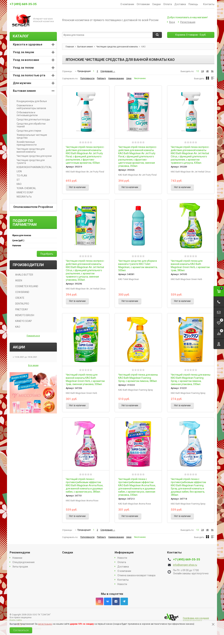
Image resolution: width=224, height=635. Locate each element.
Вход (172, 22)
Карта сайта (16, 620)
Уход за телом (23, 67)
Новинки (17, 557)
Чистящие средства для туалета (29, 161)
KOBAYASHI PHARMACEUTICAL (33, 167)
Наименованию (116, 78)
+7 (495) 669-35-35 (23, 4)
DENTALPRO (22, 303)
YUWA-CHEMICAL (25, 188)
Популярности (87, 78)
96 (212, 71)
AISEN (18, 280)
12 (197, 71)
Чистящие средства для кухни (33, 156)
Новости (122, 557)
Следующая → (107, 71)
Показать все (33, 336)
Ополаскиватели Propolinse (33, 207)
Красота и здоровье (27, 44)
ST (17, 179)
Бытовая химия (24, 90)
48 (207, 71)
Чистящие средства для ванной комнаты (29, 150)
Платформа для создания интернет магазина (196, 619)
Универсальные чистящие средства (30, 136)
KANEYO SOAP (23, 192)
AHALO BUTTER (24, 274)
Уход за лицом (23, 52)
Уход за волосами (26, 60)
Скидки (156, 4)
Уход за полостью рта (29, 75)
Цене (128, 78)
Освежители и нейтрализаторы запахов (30, 107)
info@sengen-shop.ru (185, 564)
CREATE (19, 297)
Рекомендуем (20, 552)
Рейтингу (101, 78)
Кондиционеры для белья (30, 101)
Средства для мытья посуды (32, 119)
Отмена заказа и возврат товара (136, 575)
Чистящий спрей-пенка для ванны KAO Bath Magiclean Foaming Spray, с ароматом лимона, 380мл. (138, 377)
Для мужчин (22, 83)
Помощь (194, 4)
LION (18, 171)
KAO (18, 184)
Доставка (180, 4)
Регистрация (187, 22)
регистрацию (45, 624)
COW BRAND (22, 292)
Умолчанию (140, 78)
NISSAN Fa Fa (22, 196)
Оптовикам (143, 4)
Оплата (167, 4)
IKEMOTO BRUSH (24, 315)
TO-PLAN (20, 175)
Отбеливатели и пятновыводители (26, 114)
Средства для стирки (27, 130)
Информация (124, 552)
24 (202, 71)
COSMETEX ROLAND (26, 286)
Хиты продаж (20, 566)
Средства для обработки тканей (30, 125)
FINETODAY (21, 309)
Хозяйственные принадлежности (25, 143)
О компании (127, 4)
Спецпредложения (23, 562)
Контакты (208, 4)
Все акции (33, 365)
